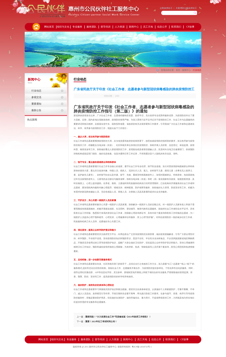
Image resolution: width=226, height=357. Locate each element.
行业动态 (197, 70)
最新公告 (36, 110)
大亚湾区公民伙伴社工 (186, 8)
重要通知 (36, 103)
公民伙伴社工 (166, 8)
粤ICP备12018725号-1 (142, 347)
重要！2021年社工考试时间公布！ (101, 321)
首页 (36, 27)
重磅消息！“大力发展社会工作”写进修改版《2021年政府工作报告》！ (118, 316)
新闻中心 (186, 70)
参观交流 (36, 97)
